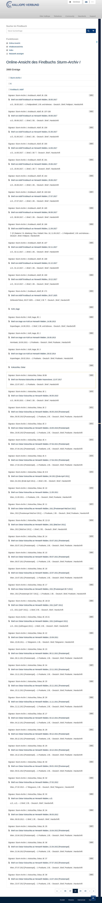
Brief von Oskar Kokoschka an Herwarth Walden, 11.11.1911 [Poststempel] (38, 702)
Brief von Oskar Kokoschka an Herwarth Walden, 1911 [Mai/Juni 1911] (37, 525)
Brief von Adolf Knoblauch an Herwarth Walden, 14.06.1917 (32, 148)
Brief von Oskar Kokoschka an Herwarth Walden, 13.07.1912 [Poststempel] (38, 879)
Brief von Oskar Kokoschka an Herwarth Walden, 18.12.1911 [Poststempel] (38, 750)
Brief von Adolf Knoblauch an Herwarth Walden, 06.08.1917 (32, 212)
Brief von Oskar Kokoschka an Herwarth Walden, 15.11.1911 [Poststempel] (38, 686)
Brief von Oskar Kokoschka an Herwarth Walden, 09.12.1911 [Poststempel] (38, 734)
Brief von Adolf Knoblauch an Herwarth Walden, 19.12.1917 (32, 279)
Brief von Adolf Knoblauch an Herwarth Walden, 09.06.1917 (32, 116)
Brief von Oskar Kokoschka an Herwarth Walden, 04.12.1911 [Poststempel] (38, 718)
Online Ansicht (13, 43)
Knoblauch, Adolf (15, 89)
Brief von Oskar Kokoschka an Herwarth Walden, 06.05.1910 (33, 396)
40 (85, 891)
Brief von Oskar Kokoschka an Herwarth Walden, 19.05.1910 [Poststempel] (38, 428)
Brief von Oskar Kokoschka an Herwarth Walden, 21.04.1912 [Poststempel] (38, 847)
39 (80, 891)
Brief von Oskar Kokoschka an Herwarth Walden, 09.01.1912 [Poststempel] (38, 766)
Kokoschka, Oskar (16, 367)
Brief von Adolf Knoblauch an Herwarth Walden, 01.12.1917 (32, 263)
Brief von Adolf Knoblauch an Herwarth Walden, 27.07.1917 (32, 196)
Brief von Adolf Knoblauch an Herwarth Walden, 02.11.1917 (32, 247)
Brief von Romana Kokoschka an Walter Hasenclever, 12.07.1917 (35, 380)
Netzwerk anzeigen (15, 54)
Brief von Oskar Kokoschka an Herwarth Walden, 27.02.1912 (33, 782)
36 (65, 891)
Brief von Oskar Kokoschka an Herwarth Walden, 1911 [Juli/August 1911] (38, 621)
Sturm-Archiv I (14, 78)
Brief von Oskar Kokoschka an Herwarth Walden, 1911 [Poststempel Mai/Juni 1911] (42, 509)
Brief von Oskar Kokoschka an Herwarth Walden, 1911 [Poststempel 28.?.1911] (40, 589)
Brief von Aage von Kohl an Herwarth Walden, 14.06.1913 (32, 321)
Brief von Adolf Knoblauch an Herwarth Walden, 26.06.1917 (32, 180)
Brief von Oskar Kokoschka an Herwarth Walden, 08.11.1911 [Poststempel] (38, 653)
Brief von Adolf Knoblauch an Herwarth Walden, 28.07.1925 (32, 295)
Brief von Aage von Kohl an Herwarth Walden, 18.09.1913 (32, 337)
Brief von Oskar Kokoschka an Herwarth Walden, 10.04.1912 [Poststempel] (38, 831)
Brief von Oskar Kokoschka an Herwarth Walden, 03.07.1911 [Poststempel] (38, 541)
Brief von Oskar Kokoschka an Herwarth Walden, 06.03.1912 (33, 814)
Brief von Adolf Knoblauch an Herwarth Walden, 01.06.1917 (32, 132)
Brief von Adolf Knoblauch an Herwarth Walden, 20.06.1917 (32, 164)
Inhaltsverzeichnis (14, 47)
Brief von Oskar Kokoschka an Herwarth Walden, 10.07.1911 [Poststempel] (38, 573)
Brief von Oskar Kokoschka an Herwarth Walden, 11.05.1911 (33, 492)
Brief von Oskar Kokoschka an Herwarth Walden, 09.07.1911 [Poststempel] (38, 557)
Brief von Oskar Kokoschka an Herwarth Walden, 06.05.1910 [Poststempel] (38, 412)
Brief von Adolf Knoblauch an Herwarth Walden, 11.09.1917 (32, 229)
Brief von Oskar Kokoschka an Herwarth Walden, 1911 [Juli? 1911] (35, 605)
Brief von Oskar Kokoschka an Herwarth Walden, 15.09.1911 (33, 637)
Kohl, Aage (14, 309)
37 (70, 891)
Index (9, 50)
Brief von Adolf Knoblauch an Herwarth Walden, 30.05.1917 (32, 100)
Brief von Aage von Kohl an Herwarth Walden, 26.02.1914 (32, 354)
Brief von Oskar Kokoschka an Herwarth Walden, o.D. (30, 798)
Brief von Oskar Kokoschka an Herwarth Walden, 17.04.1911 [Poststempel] (38, 460)
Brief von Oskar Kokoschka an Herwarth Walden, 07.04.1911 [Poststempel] (38, 444)
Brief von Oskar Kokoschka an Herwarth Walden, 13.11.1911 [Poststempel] (38, 669)
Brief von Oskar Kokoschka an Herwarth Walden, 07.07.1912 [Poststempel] (38, 863)
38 (75, 891)
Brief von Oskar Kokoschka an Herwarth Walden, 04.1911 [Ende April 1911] (39, 476)
